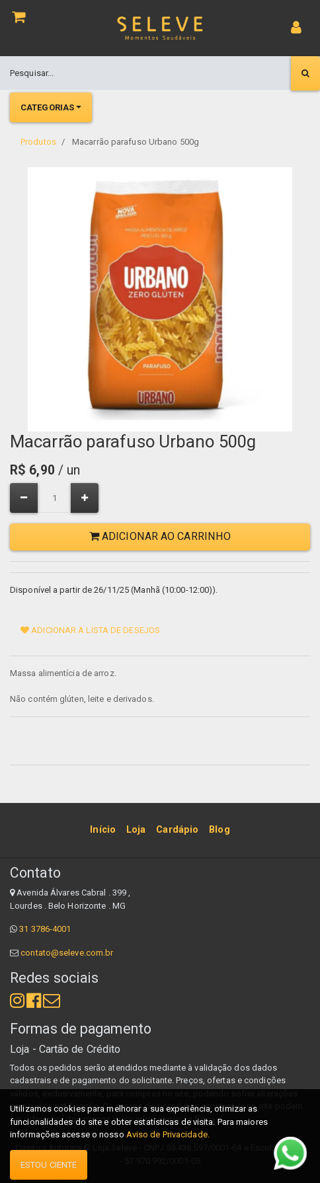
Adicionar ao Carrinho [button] (160, 536)
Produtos (38, 142)
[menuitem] (103, 830)
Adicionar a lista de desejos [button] (90, 630)
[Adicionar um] (85, 498)
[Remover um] (24, 498)
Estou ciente (48, 1165)
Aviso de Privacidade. (168, 1134)
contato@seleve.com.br (66, 953)
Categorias (47, 107)
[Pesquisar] (305, 73)
